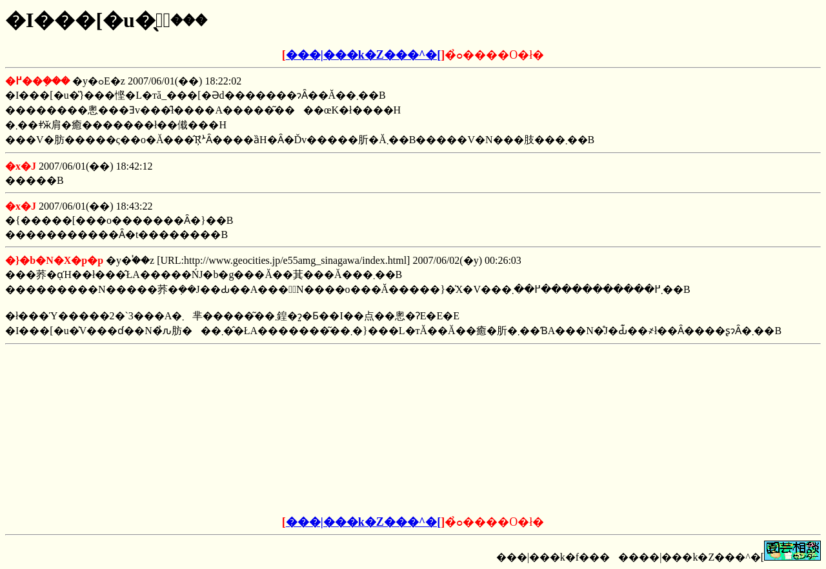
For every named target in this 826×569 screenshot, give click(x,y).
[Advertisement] (315, 430)
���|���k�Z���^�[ (363, 54)
